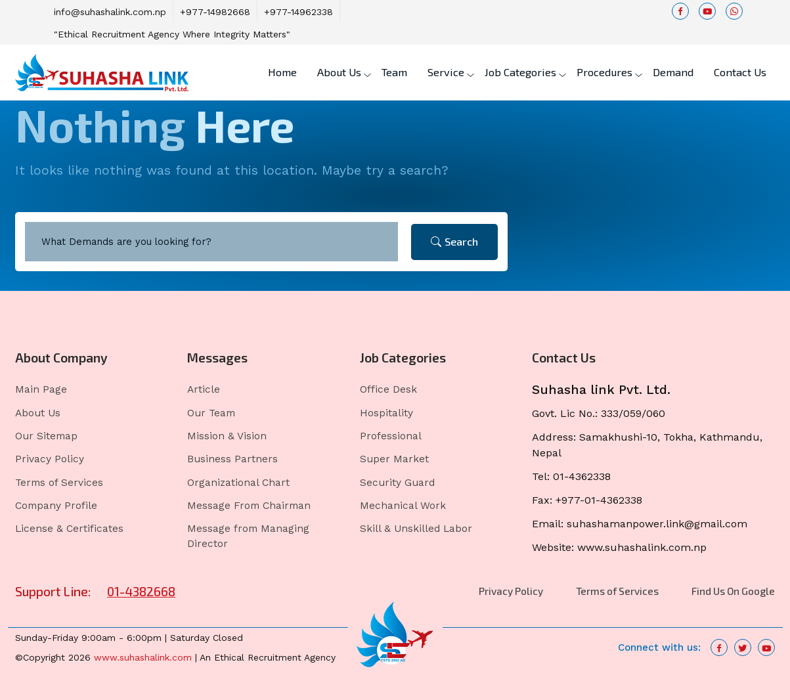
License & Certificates (69, 529)
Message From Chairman (249, 506)
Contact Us (740, 72)
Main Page (41, 389)
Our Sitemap (46, 436)
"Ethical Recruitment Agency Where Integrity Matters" (172, 34)
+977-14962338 (298, 12)
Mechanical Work (403, 506)
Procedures (604, 72)
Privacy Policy (49, 459)
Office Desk (388, 389)
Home (282, 72)
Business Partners (232, 459)
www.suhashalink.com (143, 657)
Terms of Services (59, 483)
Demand (673, 72)
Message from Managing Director (248, 536)
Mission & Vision (227, 436)
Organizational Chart (238, 483)
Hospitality (386, 413)
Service (446, 72)
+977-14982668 (215, 12)
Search (454, 241)
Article (203, 389)
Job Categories (520, 72)
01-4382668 (141, 591)
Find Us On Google (733, 590)
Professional (391, 436)
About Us (339, 72)
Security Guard (397, 483)
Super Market (394, 459)
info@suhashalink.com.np (110, 12)
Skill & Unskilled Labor (416, 529)
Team (394, 72)
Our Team (211, 413)
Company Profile (56, 506)
